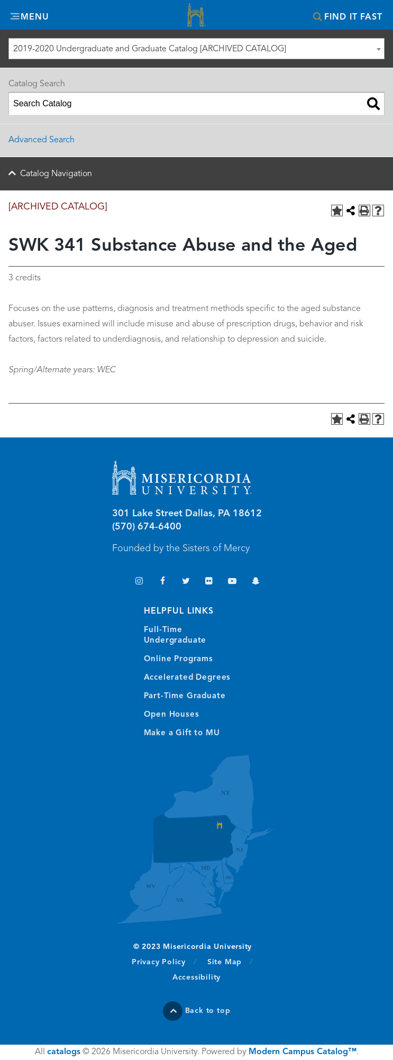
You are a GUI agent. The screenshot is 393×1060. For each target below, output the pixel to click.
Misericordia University (196, 16)
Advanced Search (41, 140)
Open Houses (171, 715)
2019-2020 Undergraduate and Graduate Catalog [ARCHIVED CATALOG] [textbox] (149, 49)
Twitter (186, 582)
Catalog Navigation (56, 174)
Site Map (224, 962)
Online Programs (178, 659)
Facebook (162, 582)
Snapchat (255, 582)
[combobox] (196, 48)
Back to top (208, 1011)
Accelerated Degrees (187, 678)
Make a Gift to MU (182, 733)
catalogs (63, 1052)
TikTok (116, 582)
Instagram (139, 582)
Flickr (209, 582)
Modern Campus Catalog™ (303, 1052)
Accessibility (196, 977)
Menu (35, 17)
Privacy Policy (164, 961)
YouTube (232, 582)
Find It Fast (353, 17)
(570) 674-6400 (146, 527)
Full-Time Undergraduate (175, 635)
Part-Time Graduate (185, 696)
